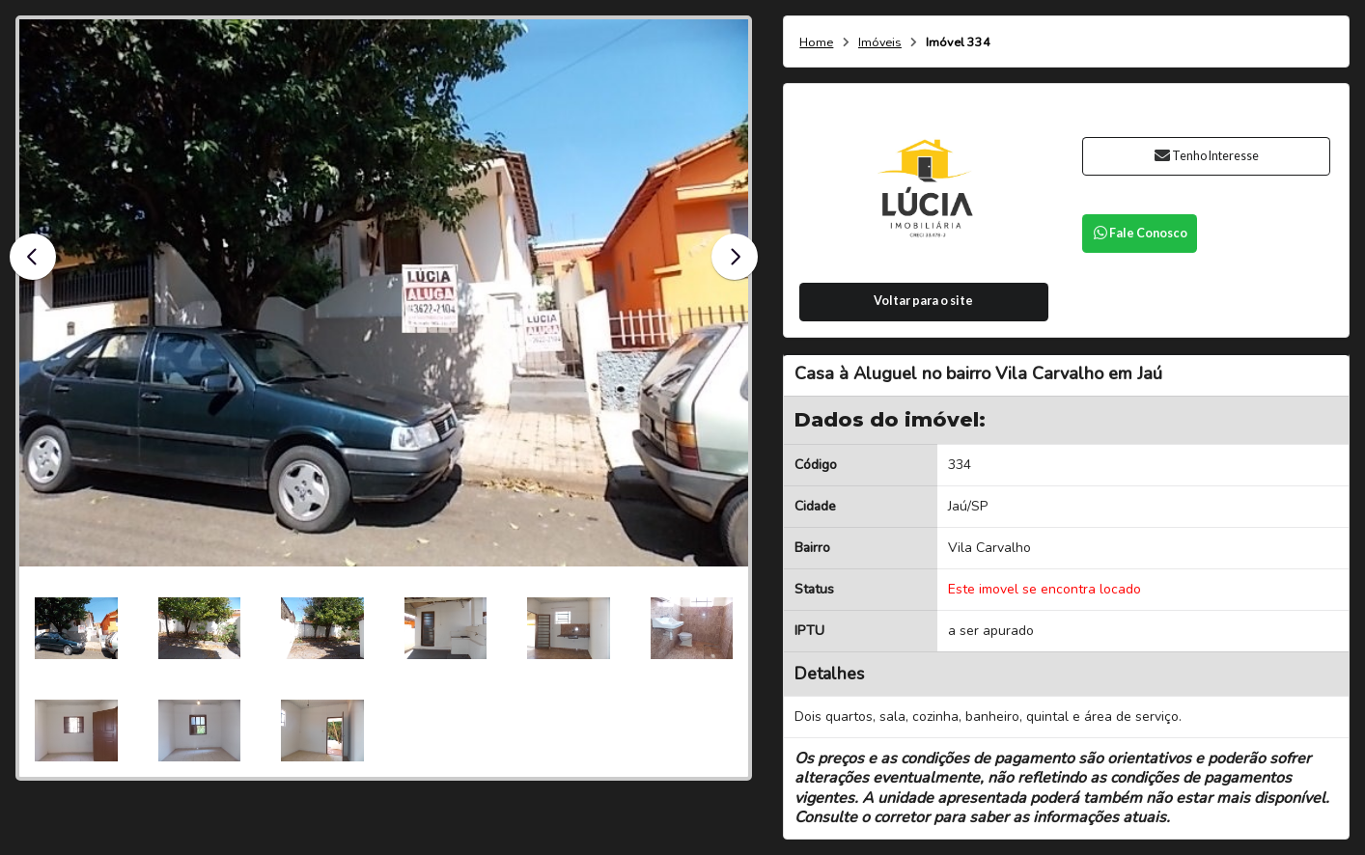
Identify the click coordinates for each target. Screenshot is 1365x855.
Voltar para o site (923, 300)
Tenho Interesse (1206, 156)
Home (816, 43)
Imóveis (880, 43)
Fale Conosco (1140, 233)
